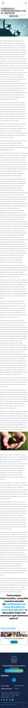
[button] (14, 670)
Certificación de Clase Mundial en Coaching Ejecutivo (13, 607)
